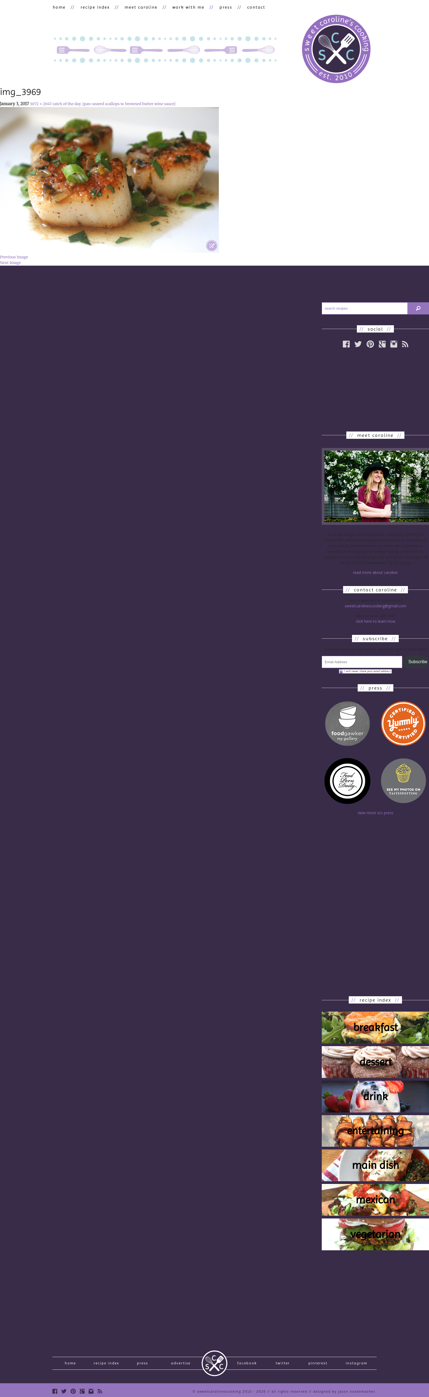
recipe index (94, 7)
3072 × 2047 (41, 104)
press (224, 7)
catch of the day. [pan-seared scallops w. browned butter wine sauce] (113, 104)
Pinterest (318, 1364)
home (58, 7)
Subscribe (417, 662)
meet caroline (140, 7)
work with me (187, 7)
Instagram (356, 1364)
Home (70, 1364)
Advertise (180, 1364)
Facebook (247, 1364)
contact (255, 7)
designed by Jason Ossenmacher (344, 1393)
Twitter (283, 1364)
